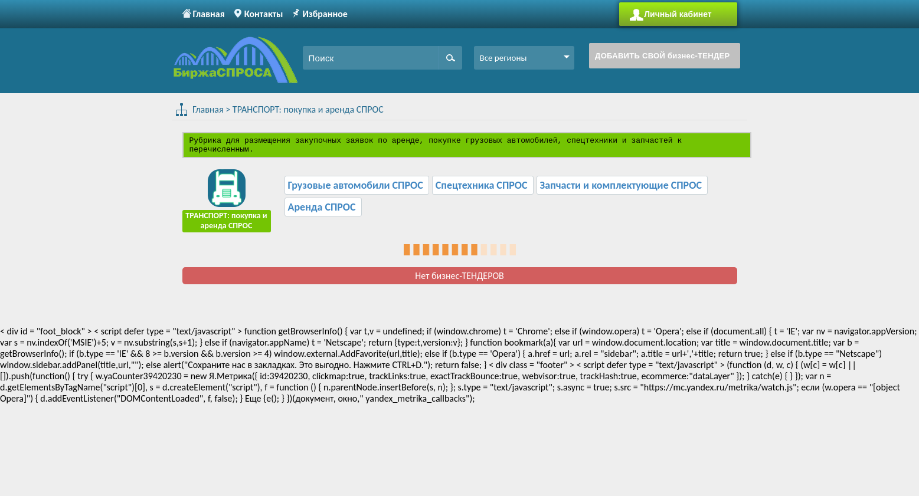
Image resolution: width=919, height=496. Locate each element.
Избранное (324, 13)
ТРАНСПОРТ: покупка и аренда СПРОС (304, 109)
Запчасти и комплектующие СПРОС (622, 188)
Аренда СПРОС (323, 210)
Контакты (263, 13)
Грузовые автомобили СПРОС (357, 188)
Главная (209, 13)
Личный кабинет (677, 14)
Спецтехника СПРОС (483, 188)
